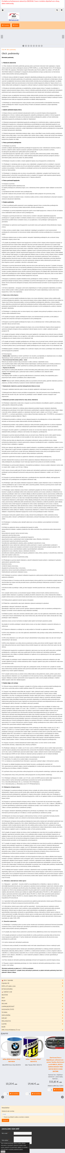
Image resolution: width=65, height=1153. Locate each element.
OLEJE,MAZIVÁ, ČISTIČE (33, 1009)
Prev (2, 1097)
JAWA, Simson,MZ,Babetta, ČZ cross (33, 1029)
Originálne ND (33, 983)
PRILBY (33, 1000)
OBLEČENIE (33, 994)
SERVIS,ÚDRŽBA (33, 1015)
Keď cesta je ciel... (14, 20)
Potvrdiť (3, 1151)
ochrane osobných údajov (16, 1149)
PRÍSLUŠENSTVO (33, 1021)
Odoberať (5, 1120)
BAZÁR (3, 1027)
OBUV (33, 997)
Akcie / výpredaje (33, 980)
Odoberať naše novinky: (8, 1111)
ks (6, 1094)
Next (62, 1097)
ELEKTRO (33, 1024)
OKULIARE (33, 1003)
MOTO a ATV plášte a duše (33, 986)
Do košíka (14, 1094)
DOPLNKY (33, 1018)
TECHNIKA (33, 1012)
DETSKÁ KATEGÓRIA (7, 989)
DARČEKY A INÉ (33, 991)
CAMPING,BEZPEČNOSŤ (33, 1006)
